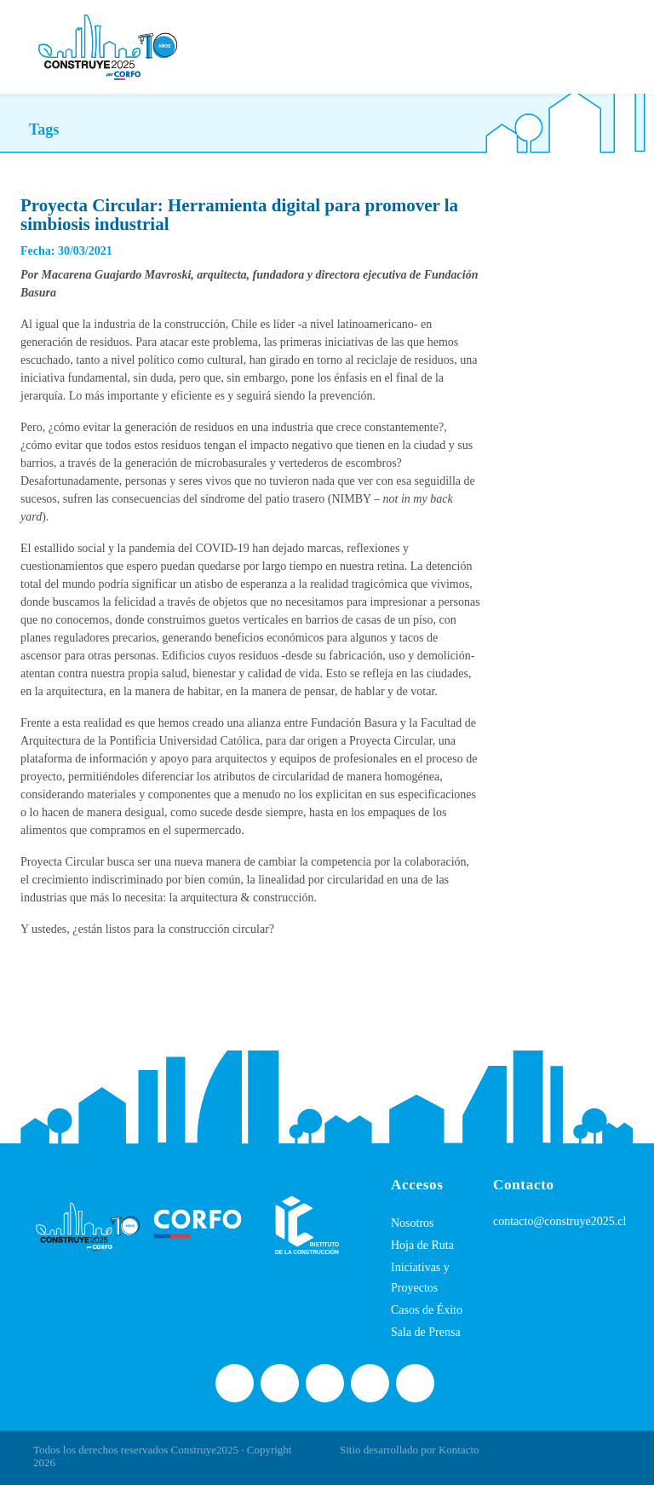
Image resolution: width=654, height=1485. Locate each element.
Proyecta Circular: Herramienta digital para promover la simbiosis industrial (239, 214)
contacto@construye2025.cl (559, 1221)
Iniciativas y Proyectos (420, 1277)
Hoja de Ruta (422, 1245)
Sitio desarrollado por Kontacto (409, 1449)
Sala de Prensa (426, 1332)
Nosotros (412, 1223)
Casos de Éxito (426, 1310)
